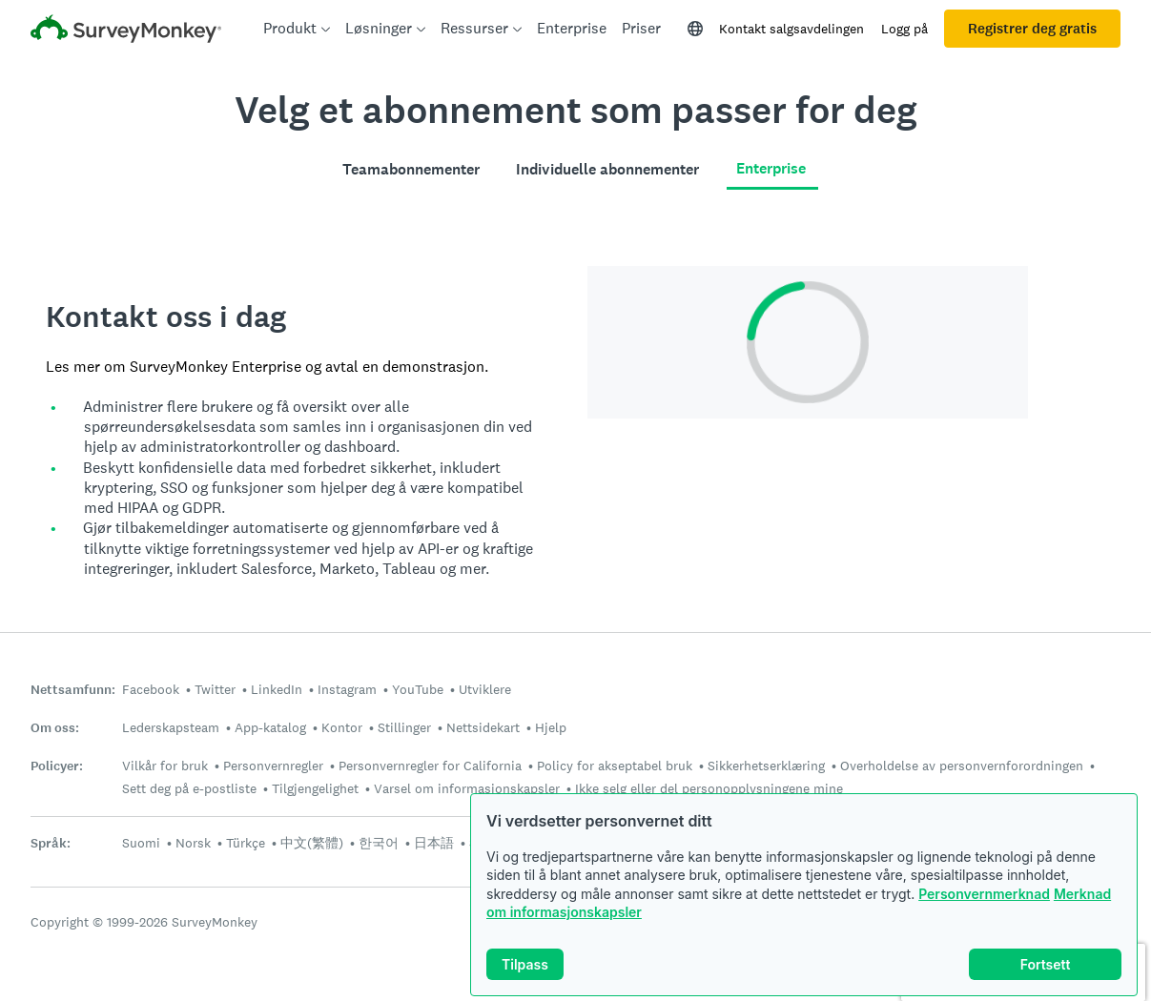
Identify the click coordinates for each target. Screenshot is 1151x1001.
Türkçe (245, 842)
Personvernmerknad (984, 894)
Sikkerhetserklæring (766, 765)
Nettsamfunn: (73, 690)
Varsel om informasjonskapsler (467, 788)
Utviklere (485, 689)
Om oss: (55, 728)
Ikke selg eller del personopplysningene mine (709, 788)
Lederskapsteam (170, 727)
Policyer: (57, 766)
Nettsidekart (483, 727)
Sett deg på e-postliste (189, 788)
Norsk (193, 842)
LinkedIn (276, 689)
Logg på (904, 28)
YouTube (417, 689)
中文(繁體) (311, 842)
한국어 (379, 842)
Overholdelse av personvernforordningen (961, 765)
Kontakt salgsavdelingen (791, 28)
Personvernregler (273, 765)
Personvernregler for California (430, 765)
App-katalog (270, 727)
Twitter (215, 689)
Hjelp (550, 727)
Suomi (141, 842)
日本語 (434, 842)
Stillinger (404, 727)
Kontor (341, 727)
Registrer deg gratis (1032, 28)
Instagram (347, 689)
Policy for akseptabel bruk (614, 765)
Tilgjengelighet (315, 788)
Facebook (150, 689)
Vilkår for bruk (165, 765)
